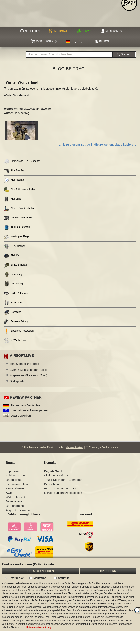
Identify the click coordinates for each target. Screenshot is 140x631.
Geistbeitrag (87, 88)
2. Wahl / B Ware (16, 340)
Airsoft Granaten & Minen (20, 189)
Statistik (63, 577)
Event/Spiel (63, 88)
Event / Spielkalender (28, 369)
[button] (74, 41)
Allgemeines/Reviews (28, 375)
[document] (70, 594)
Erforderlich (16, 577)
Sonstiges (12, 312)
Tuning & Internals (17, 227)
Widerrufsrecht (15, 497)
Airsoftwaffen (14, 170)
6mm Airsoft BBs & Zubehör (22, 161)
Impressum (13, 471)
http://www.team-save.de (35, 108)
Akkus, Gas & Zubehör (19, 208)
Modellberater (14, 180)
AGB (9, 492)
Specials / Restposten (19, 331)
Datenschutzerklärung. (39, 627)
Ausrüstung (13, 284)
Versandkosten (74, 447)
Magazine (12, 199)
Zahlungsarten (15, 475)
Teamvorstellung (25, 363)
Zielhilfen (12, 255)
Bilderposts (48, 88)
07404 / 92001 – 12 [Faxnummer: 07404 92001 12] (63, 488)
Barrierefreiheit (15, 505)
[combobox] (69, 54)
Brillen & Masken (16, 293)
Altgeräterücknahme (19, 510)
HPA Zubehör (14, 246)
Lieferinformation (17, 484)
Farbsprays (13, 302)
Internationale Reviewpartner (29, 410)
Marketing (39, 577)
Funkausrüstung (16, 321)
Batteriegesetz (15, 501)
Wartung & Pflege (16, 236)
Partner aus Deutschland (27, 405)
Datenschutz (14, 479)
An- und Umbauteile (18, 218)
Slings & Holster (15, 265)
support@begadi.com (68, 492)
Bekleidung (13, 274)
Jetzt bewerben (21, 415)
